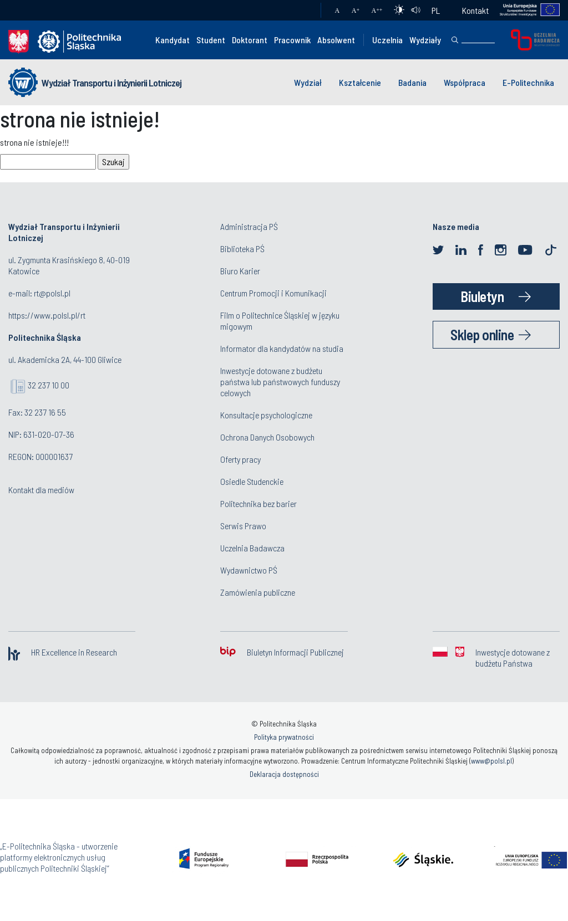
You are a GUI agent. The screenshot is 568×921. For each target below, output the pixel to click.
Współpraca (464, 82)
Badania (412, 82)
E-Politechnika (528, 82)
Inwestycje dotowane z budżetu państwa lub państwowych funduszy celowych (280, 381)
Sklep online (482, 334)
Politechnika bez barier (258, 503)
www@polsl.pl (491, 760)
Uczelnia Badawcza (252, 548)
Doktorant (249, 39)
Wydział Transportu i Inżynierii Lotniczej (111, 82)
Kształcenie (360, 82)
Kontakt (475, 10)
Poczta (301, 10)
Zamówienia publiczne (257, 592)
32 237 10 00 (48, 385)
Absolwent (336, 39)
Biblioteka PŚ (242, 248)
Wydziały (425, 39)
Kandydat (172, 39)
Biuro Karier (240, 270)
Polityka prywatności (284, 737)
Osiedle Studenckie (251, 481)
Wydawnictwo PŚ (248, 570)
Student (210, 39)
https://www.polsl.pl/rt (46, 315)
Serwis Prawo (243, 525)
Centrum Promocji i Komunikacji (273, 293)
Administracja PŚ (249, 226)
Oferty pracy (240, 459)
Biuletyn (482, 296)
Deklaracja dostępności (284, 774)
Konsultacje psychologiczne (266, 415)
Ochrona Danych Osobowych (267, 437)
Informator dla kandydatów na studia (281, 348)
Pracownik (292, 39)
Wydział (308, 82)
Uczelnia (387, 39)
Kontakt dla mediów (41, 489)
